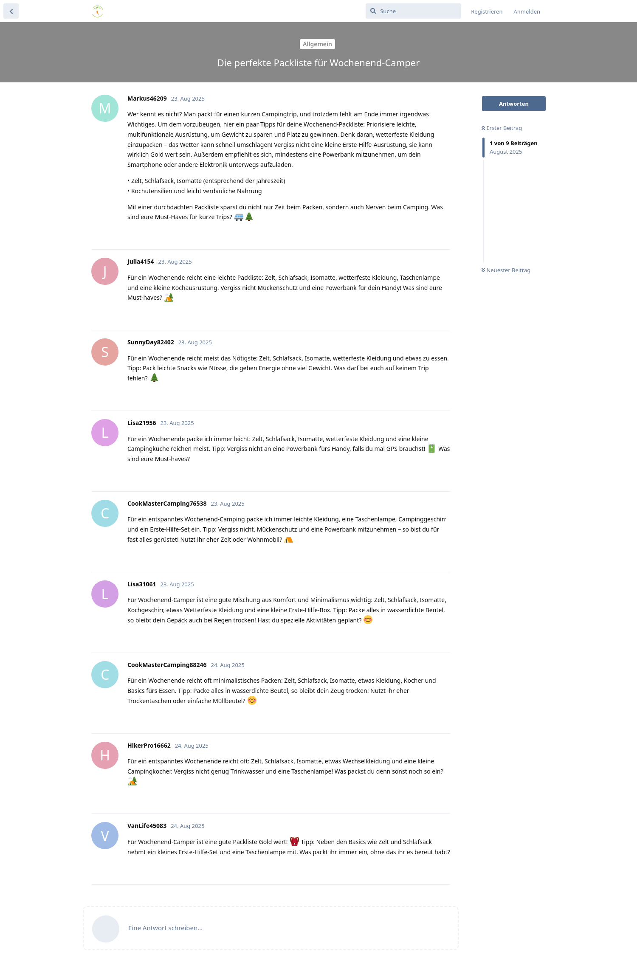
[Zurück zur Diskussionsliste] (11, 11)
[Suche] (413, 11)
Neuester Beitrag (506, 270)
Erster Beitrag (502, 128)
